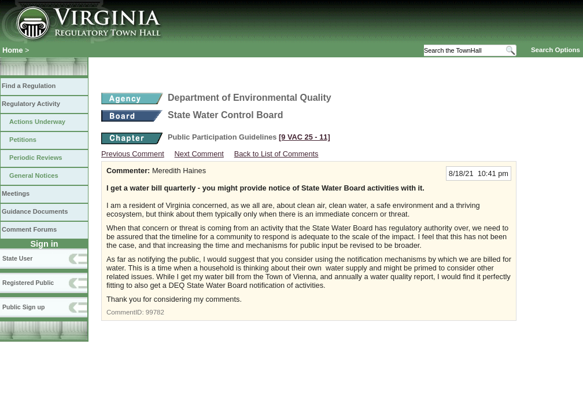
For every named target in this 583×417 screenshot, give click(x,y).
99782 (155, 312)
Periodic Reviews (35, 157)
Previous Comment (132, 153)
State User (17, 258)
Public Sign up (23, 306)
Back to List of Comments (276, 153)
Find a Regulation (29, 85)
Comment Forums (29, 229)
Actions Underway (37, 121)
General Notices (33, 175)
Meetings (15, 193)
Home (12, 50)
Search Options (555, 49)
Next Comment (199, 153)
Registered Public (28, 282)
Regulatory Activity (31, 103)
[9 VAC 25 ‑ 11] (304, 137)
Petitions (22, 139)
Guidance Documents (35, 211)
